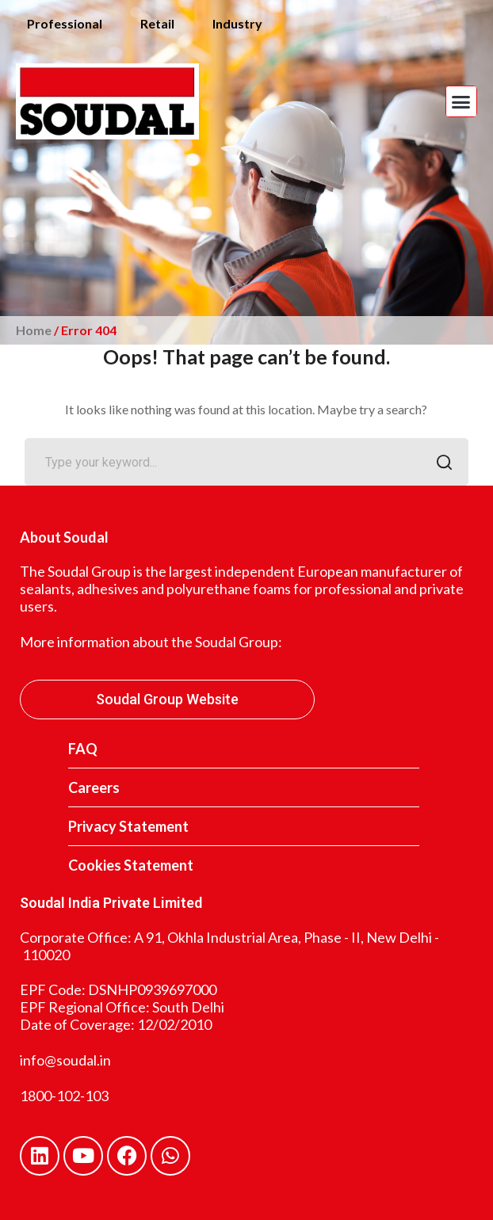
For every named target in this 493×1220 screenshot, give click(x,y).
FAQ (82, 748)
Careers (94, 787)
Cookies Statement (130, 865)
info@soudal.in (65, 1060)
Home (34, 329)
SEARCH (440, 464)
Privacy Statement (128, 826)
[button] (461, 101)
